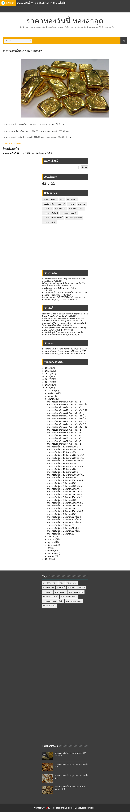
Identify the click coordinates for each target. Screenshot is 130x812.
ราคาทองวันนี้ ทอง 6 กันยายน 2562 (61, 500)
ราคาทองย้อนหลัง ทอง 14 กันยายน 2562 (64, 444)
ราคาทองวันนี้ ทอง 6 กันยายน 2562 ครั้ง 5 (64, 489)
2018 (47, 559)
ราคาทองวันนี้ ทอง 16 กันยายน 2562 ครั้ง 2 (65, 449)
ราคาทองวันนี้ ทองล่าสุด (65, 21)
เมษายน (51, 548)
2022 (47, 379)
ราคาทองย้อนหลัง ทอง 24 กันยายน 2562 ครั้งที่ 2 (67, 427)
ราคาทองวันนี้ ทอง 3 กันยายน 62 (60, 525)
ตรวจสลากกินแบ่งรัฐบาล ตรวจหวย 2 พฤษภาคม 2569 (64, 349)
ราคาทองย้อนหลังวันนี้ (53, 218)
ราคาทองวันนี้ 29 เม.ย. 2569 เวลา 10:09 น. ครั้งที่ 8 (41, 3)
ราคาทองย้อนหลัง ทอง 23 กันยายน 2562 (64, 413)
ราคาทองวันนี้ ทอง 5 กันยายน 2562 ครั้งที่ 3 (65, 503)
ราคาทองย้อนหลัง (69, 213)
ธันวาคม (51, 390)
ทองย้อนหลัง (49, 204)
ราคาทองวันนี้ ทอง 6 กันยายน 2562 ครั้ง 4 (64, 491)
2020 (47, 385)
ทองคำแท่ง (72, 199)
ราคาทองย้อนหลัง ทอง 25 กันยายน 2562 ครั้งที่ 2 (67, 410)
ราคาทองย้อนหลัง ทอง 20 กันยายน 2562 (64, 435)
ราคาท (71, 204)
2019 (47, 388)
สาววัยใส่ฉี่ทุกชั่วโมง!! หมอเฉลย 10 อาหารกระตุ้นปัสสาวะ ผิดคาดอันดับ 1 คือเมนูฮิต (63, 333)
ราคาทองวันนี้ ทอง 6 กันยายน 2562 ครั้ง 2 (64, 497)
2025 (47, 371)
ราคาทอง (48, 209)
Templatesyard (57, 808)
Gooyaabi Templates (87, 808)
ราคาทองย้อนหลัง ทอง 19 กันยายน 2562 (64, 438)
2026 (47, 368)
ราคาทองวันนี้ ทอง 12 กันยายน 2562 (62, 472)
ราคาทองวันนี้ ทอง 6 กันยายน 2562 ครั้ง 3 (64, 494)
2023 (47, 376)
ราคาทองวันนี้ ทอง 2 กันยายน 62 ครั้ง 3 (63, 528)
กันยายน (51, 399)
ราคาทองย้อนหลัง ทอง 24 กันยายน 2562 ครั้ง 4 (66, 421)
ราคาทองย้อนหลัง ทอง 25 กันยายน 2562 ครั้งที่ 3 (67, 404)
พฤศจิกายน (52, 393)
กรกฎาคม (51, 539)
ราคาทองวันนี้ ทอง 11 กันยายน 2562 (62, 469)
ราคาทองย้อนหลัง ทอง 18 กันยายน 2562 (64, 441)
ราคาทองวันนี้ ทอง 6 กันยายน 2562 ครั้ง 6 (64, 486)
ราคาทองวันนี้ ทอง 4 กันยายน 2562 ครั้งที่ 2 (65, 511)
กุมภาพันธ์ (51, 553)
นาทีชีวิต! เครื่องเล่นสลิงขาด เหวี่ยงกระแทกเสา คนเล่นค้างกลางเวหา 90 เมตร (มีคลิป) (63, 319)
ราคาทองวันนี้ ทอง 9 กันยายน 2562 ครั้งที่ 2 (65, 480)
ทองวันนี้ (61, 204)
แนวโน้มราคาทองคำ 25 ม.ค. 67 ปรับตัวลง (59, 288)
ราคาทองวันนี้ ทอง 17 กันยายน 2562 (62, 447)
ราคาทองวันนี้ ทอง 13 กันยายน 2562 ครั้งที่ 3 (65, 458)
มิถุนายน (51, 542)
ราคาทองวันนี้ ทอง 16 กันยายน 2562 (62, 452)
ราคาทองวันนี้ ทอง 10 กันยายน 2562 (62, 478)
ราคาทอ (81, 204)
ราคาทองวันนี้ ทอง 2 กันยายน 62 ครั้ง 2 (63, 531)
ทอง (62, 199)
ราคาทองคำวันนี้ (51, 213)
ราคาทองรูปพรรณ (74, 218)
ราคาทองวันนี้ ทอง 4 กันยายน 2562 (61, 514)
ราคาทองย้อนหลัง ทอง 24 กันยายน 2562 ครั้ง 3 (66, 424)
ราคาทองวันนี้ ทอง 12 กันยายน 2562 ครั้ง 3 (65, 466)
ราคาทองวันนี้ (50, 222)
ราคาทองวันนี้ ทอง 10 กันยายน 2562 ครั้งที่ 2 (65, 475)
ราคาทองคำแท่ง (76, 209)
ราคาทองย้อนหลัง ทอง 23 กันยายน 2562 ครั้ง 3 (66, 419)
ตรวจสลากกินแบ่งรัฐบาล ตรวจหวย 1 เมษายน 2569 (63, 353)
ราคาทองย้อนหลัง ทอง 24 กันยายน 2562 (64, 433)
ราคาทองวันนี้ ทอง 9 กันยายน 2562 (61, 483)
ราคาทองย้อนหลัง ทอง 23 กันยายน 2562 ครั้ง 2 (66, 416)
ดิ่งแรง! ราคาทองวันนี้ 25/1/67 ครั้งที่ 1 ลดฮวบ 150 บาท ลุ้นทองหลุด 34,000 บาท (63, 298)
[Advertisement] (65, 248)
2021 (47, 382)
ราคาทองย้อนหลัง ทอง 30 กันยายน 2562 (64, 402)
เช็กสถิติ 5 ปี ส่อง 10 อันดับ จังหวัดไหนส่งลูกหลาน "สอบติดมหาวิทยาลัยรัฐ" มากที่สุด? (65, 315)
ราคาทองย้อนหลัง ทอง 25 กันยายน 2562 (64, 430)
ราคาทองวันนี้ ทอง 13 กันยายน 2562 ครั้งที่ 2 (65, 461)
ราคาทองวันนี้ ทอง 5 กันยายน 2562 (61, 508)
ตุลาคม (50, 396)
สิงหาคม (51, 536)
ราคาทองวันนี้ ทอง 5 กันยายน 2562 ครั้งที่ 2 (65, 506)
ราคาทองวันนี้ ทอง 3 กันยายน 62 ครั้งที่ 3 (64, 520)
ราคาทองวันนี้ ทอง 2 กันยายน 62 (60, 534)
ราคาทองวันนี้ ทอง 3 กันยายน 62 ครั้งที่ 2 (64, 522)
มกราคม (51, 556)
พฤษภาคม (51, 545)
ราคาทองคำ (60, 209)
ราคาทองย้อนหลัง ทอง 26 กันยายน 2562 (64, 407)
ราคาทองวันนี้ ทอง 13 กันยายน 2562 (62, 463)
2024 (47, 374)
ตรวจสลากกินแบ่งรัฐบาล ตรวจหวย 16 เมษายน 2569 (64, 351)
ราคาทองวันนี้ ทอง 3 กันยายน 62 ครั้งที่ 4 (64, 517)
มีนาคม (50, 551)
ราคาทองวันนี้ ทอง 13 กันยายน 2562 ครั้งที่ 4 (65, 455)
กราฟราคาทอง (50, 199)
